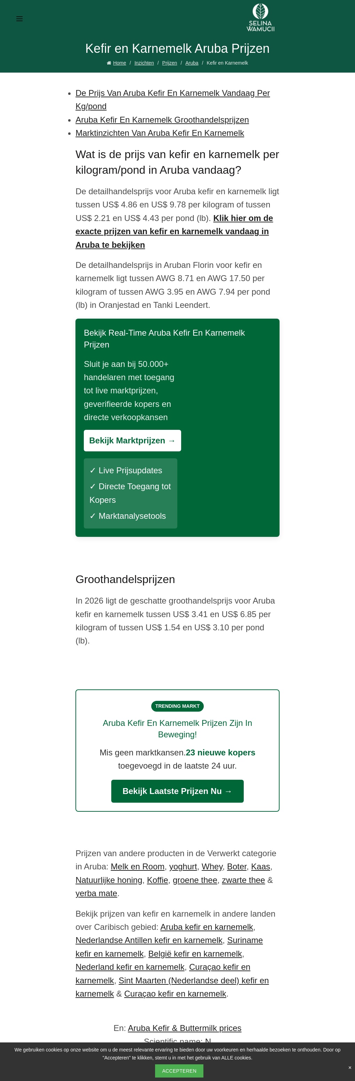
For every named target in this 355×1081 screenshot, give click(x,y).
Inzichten (144, 63)
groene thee (195, 880)
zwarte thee (243, 880)
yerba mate (96, 893)
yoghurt (183, 866)
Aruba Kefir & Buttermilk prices (185, 1028)
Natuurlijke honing (108, 880)
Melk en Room (138, 866)
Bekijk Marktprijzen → (132, 440)
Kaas (260, 866)
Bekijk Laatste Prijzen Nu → (177, 791)
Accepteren (179, 1071)
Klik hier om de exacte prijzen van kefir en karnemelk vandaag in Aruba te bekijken (174, 231)
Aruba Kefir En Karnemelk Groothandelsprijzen (162, 119)
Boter (237, 866)
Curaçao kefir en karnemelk (175, 993)
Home (119, 63)
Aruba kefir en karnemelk (206, 927)
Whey (212, 866)
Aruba (191, 63)
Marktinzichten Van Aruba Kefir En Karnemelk (159, 133)
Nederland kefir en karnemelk (130, 967)
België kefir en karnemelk (195, 953)
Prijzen (169, 63)
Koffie (157, 880)
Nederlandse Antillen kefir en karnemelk (149, 940)
